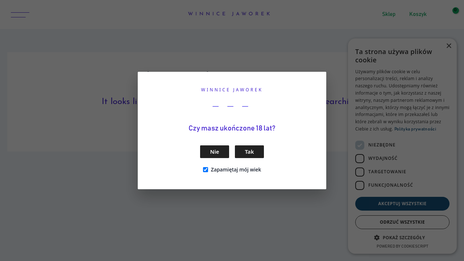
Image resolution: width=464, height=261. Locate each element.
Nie (214, 151)
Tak (249, 151)
